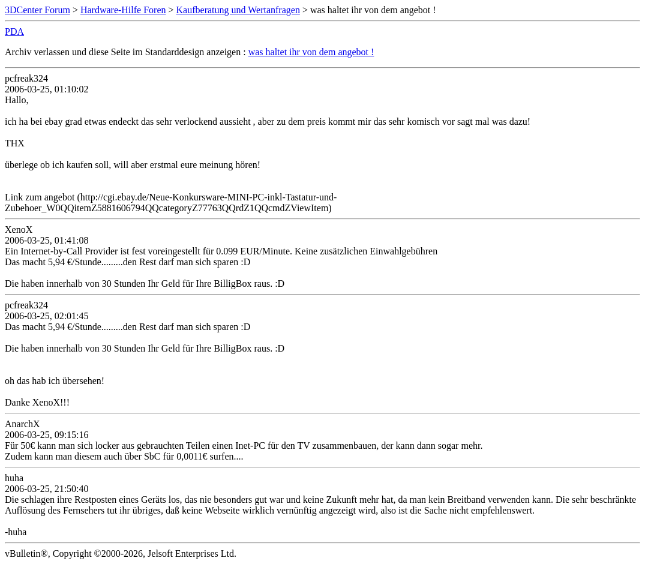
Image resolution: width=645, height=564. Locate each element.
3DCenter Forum (37, 10)
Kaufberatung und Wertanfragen (238, 10)
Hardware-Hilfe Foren (123, 10)
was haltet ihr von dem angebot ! (311, 52)
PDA (14, 31)
